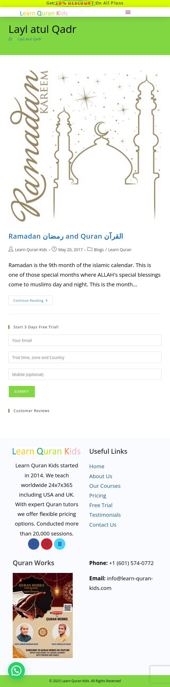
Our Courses (104, 485)
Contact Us (102, 524)
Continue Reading (33, 299)
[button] (128, 12)
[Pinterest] (46, 544)
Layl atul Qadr (29, 38)
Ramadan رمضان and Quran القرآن (65, 236)
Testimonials (105, 514)
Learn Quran (119, 249)
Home (96, 466)
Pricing (97, 495)
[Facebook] (33, 544)
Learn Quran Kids (31, 249)
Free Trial (100, 505)
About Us (100, 476)
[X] (59, 544)
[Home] (10, 38)
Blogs (99, 249)
